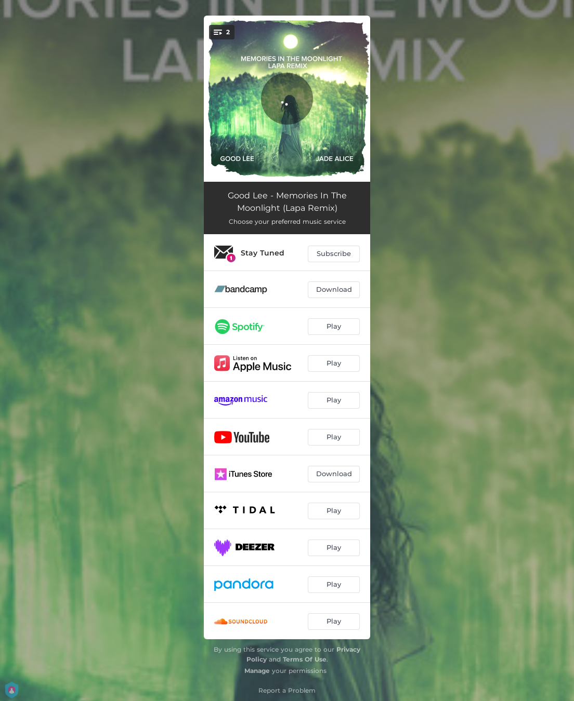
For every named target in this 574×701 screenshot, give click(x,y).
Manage (257, 671)
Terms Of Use (305, 659)
